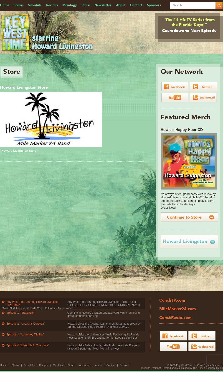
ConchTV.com (172, 300)
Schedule (35, 5)
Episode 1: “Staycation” (20, 312)
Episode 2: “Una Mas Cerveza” (25, 323)
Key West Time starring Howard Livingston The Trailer (32, 303)
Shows (18, 5)
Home (4, 5)
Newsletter (103, 5)
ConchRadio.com (175, 318)
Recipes (52, 5)
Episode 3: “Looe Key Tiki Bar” (25, 334)
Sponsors (154, 5)
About (121, 5)
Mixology (69, 5)
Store (85, 5)
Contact (136, 5)
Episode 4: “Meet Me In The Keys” (27, 345)
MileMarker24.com (177, 309)
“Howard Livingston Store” (19, 150)
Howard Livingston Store (24, 88)
